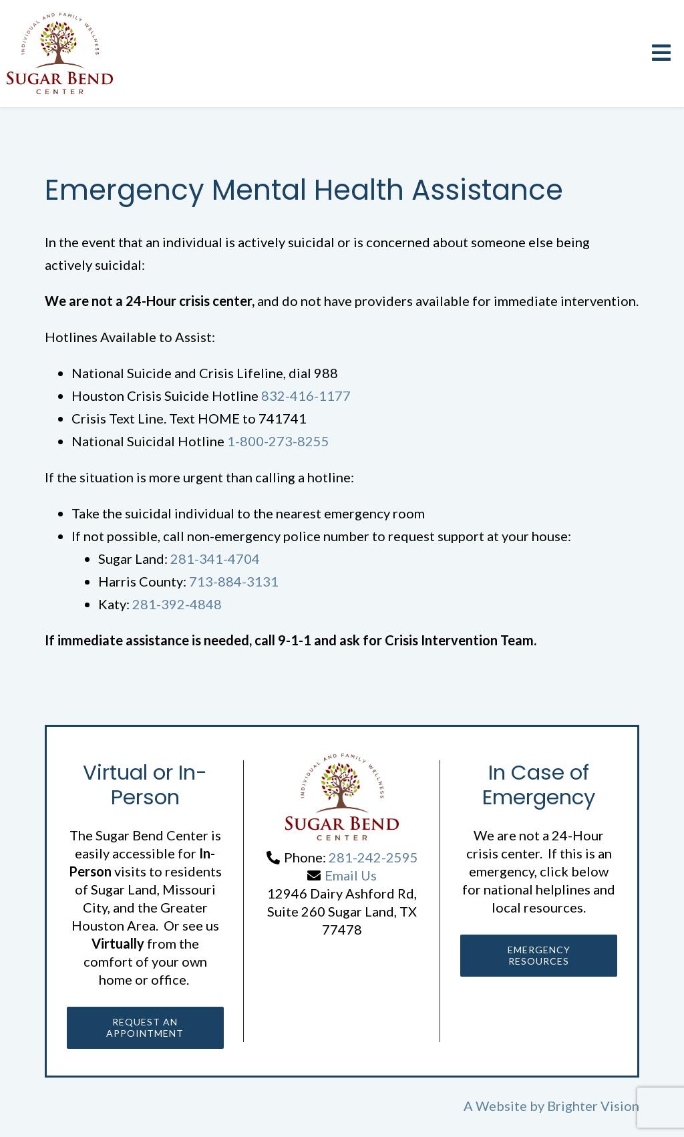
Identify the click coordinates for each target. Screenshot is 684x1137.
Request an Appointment (145, 1028)
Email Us (351, 875)
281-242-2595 (373, 857)
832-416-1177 (306, 395)
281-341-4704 (215, 558)
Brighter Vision (593, 1109)
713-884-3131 (234, 581)
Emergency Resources (539, 956)
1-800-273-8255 (278, 441)
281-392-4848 (177, 604)
